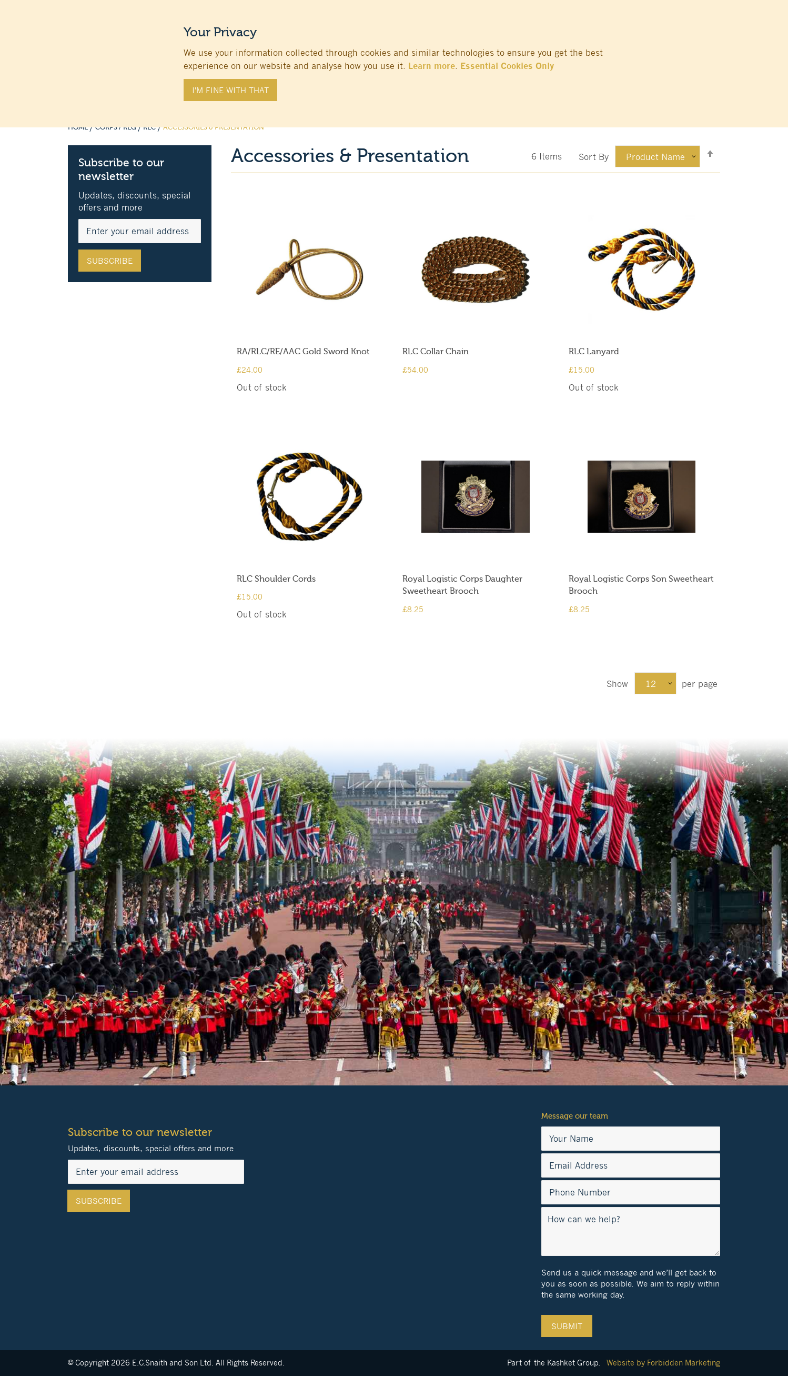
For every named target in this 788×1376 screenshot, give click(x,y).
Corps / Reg (116, 127)
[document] (394, 58)
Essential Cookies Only (507, 66)
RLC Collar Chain (435, 351)
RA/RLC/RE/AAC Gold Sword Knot (303, 351)
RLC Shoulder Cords (276, 579)
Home (78, 127)
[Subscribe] (109, 261)
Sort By (594, 157)
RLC (150, 127)
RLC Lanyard (594, 351)
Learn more (431, 66)
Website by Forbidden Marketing (663, 1362)
